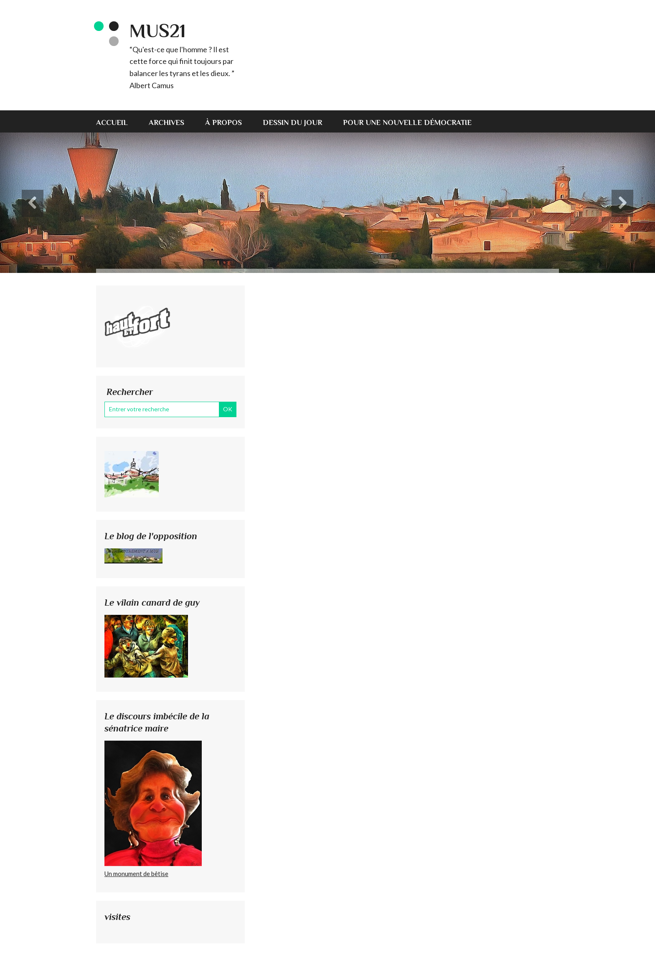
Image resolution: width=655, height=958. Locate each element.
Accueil (112, 122)
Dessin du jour (292, 122)
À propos (223, 122)
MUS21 (157, 30)
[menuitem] (117, 121)
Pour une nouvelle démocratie (407, 122)
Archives (166, 122)
